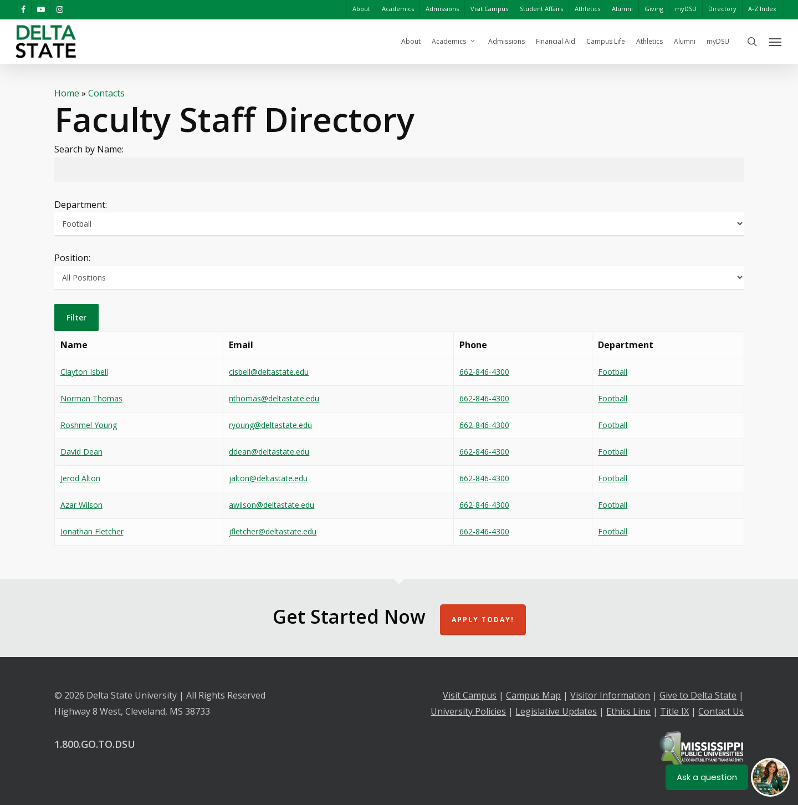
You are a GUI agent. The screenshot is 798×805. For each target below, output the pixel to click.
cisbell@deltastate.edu (269, 371)
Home (66, 93)
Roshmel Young (88, 425)
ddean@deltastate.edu (269, 451)
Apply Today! (483, 619)
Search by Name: (89, 149)
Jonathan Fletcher (92, 531)
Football (612, 371)
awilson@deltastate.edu (271, 505)
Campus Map (533, 695)
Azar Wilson (81, 505)
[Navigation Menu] (775, 41)
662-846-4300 (484, 371)
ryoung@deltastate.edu (270, 425)
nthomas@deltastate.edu (274, 398)
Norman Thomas (91, 398)
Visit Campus (470, 695)
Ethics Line (628, 711)
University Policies (468, 711)
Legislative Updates (556, 711)
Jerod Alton (80, 478)
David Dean (81, 451)
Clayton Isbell (84, 371)
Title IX (674, 711)
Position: (72, 258)
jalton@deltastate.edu (268, 478)
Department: (80, 204)
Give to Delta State (697, 695)
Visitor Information (610, 695)
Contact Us (721, 711)
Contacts (106, 93)
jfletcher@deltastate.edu (272, 531)
